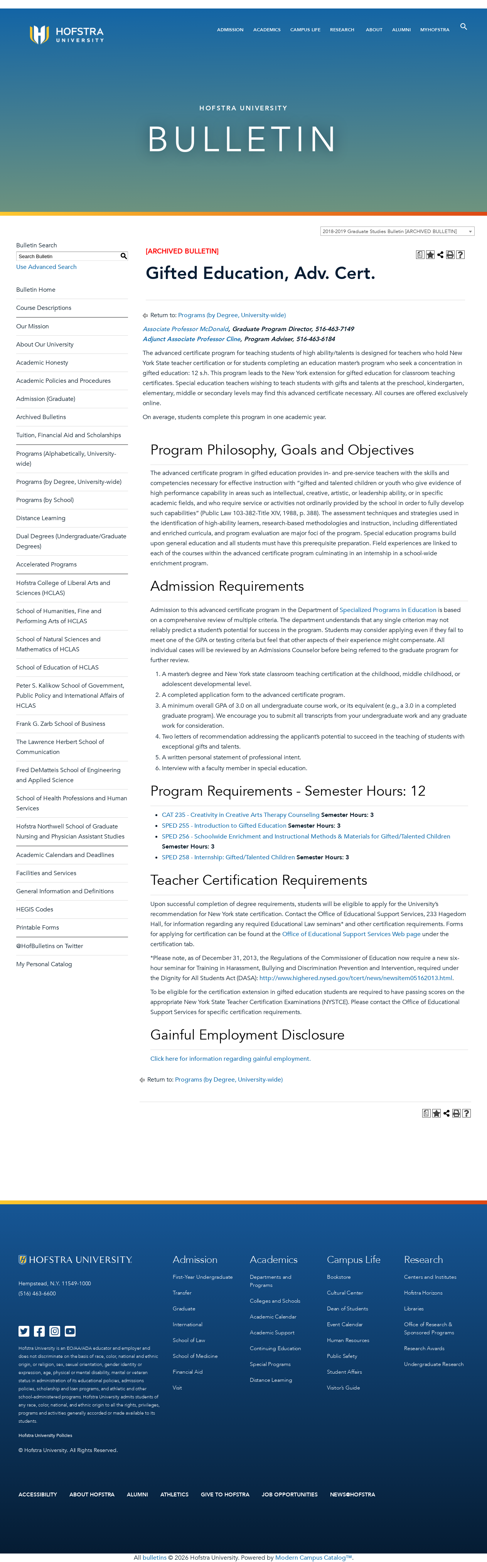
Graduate (184, 1308)
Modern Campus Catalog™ (313, 1558)
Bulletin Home (36, 290)
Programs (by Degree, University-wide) (68, 482)
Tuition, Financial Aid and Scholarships (68, 435)
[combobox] (397, 231)
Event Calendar (345, 1324)
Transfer (182, 1293)
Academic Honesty (42, 362)
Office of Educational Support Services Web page (351, 934)
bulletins (155, 1558)
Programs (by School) (45, 500)
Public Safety (342, 1356)
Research (342, 30)
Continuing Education (275, 1348)
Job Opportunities (290, 1495)
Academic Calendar (273, 1316)
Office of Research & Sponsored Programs (429, 1328)
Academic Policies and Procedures (63, 381)
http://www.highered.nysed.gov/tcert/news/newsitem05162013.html (356, 978)
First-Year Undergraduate (203, 1277)
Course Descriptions (43, 308)
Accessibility (38, 1495)
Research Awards (424, 1348)
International (187, 1324)
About (374, 30)
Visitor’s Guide (343, 1387)
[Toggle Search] (463, 26)
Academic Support (272, 1332)
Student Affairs (344, 1372)
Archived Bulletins (41, 417)
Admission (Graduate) (45, 399)
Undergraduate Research (434, 1364)
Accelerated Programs (46, 564)
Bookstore (339, 1277)
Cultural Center (345, 1293)
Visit (177, 1387)
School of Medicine (195, 1356)
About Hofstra (92, 1495)
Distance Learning (41, 518)
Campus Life (305, 30)
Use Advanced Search (46, 267)
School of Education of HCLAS (57, 667)
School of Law (189, 1340)
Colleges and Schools (275, 1301)
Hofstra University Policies (45, 1435)
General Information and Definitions (65, 891)
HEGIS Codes (34, 909)
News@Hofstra (353, 1495)
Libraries (414, 1308)
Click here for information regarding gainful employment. (230, 1059)
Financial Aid (187, 1372)
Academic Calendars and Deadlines (65, 855)
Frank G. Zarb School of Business (60, 724)
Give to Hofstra (225, 1495)
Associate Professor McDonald (185, 329)
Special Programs (270, 1364)
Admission (230, 30)
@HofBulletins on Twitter (49, 946)
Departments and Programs (271, 1281)
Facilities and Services (46, 873)
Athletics (174, 1495)
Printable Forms (37, 927)
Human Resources (348, 1340)
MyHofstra (435, 30)
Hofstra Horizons (423, 1293)
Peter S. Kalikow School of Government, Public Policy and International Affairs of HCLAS (70, 695)
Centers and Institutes (430, 1277)
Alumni (401, 30)
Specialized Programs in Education (388, 610)
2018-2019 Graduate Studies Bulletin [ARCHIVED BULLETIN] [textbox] (390, 231)
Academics (267, 30)
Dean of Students (347, 1308)
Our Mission (32, 326)
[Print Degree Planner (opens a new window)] (420, 254)
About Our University (45, 344)
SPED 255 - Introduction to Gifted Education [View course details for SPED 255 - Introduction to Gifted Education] (224, 826)
